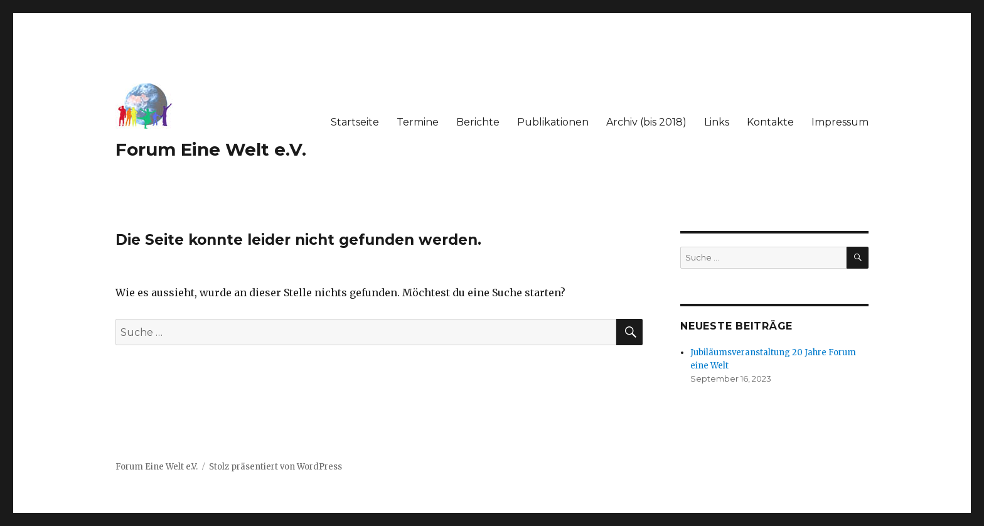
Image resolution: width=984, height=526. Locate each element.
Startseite (355, 122)
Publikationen (553, 122)
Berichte (478, 122)
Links (716, 122)
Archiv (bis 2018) (646, 122)
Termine (418, 122)
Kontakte (770, 122)
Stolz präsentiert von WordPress (275, 466)
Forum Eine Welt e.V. (210, 149)
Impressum (840, 122)
